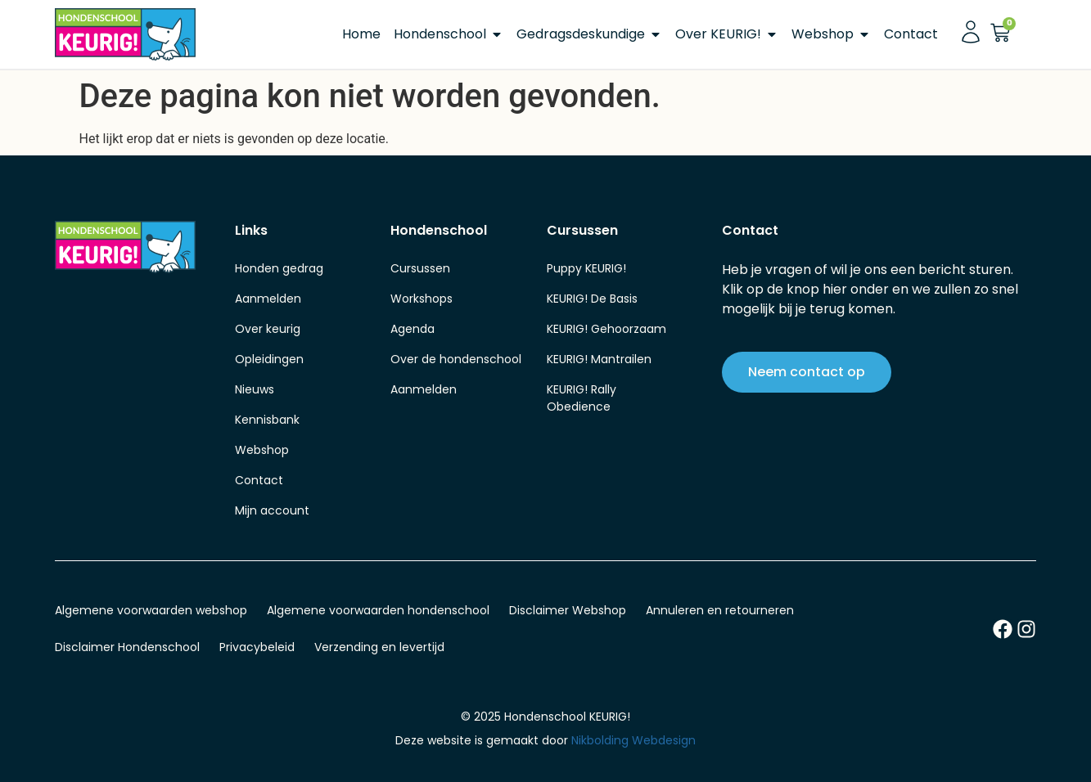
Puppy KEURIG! (586, 268)
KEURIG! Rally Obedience (581, 398)
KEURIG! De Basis (592, 298)
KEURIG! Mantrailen (599, 359)
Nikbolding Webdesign (633, 740)
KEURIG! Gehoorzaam (606, 329)
